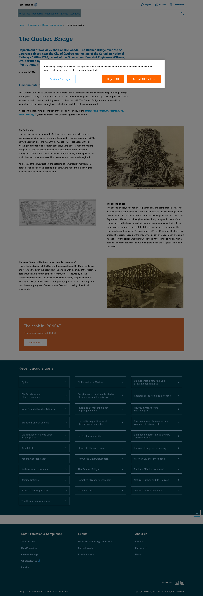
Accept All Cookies (144, 79)
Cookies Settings (60, 79)
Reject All (113, 79)
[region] (102, 74)
